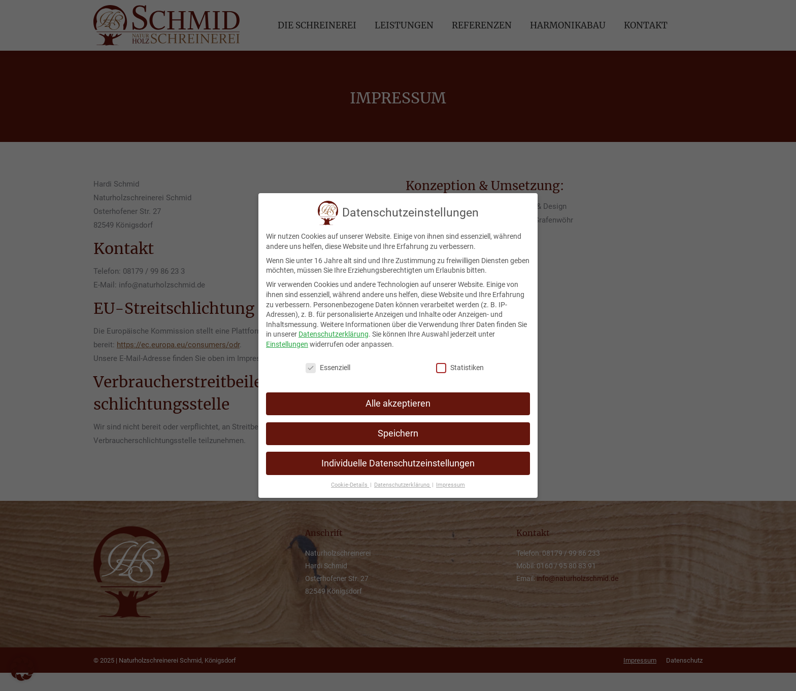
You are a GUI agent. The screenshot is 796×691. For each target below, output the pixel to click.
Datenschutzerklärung (333, 331)
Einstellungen (287, 341)
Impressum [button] (450, 482)
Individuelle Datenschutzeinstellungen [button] (398, 460)
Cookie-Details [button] (350, 482)
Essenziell (328, 365)
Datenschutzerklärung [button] (402, 482)
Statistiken (460, 365)
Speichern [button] (398, 430)
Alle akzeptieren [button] (398, 400)
